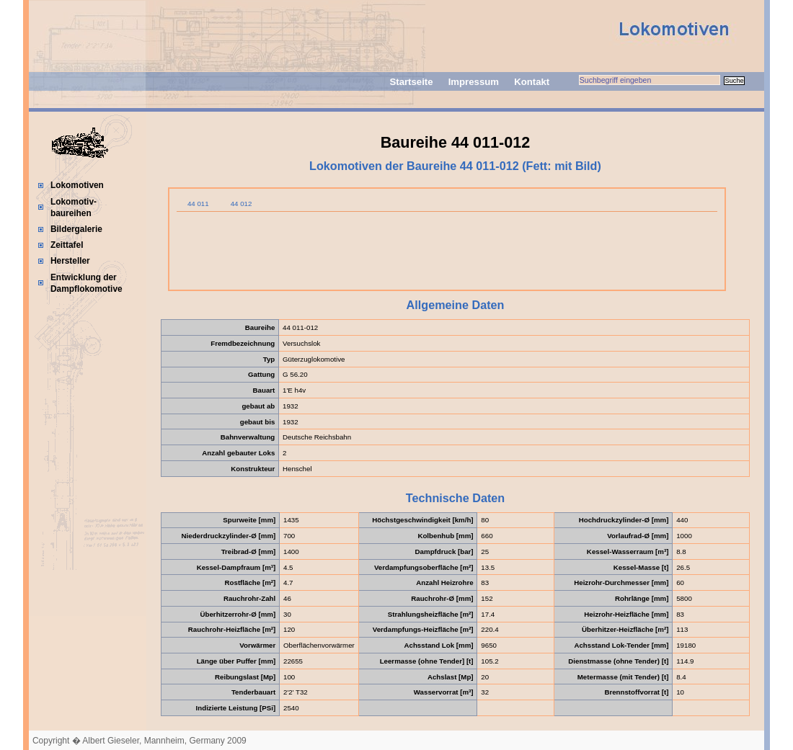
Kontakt (531, 81)
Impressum (473, 81)
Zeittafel (67, 245)
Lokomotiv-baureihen (73, 207)
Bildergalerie (76, 229)
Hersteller (70, 261)
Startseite (411, 81)
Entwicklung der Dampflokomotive (86, 283)
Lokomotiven (77, 185)
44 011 (198, 203)
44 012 (241, 203)
